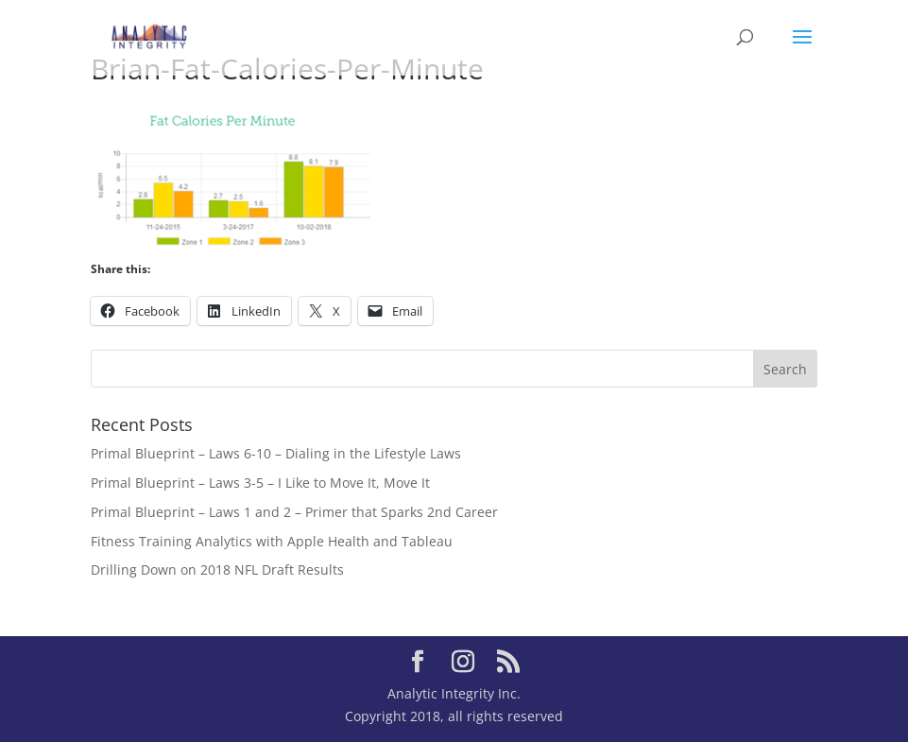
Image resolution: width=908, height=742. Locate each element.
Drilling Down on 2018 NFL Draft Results (217, 569)
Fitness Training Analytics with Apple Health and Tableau (272, 541)
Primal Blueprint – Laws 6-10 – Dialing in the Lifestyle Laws (276, 453)
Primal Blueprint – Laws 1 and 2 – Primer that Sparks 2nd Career (294, 512)
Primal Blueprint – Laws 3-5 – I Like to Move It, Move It (260, 483)
